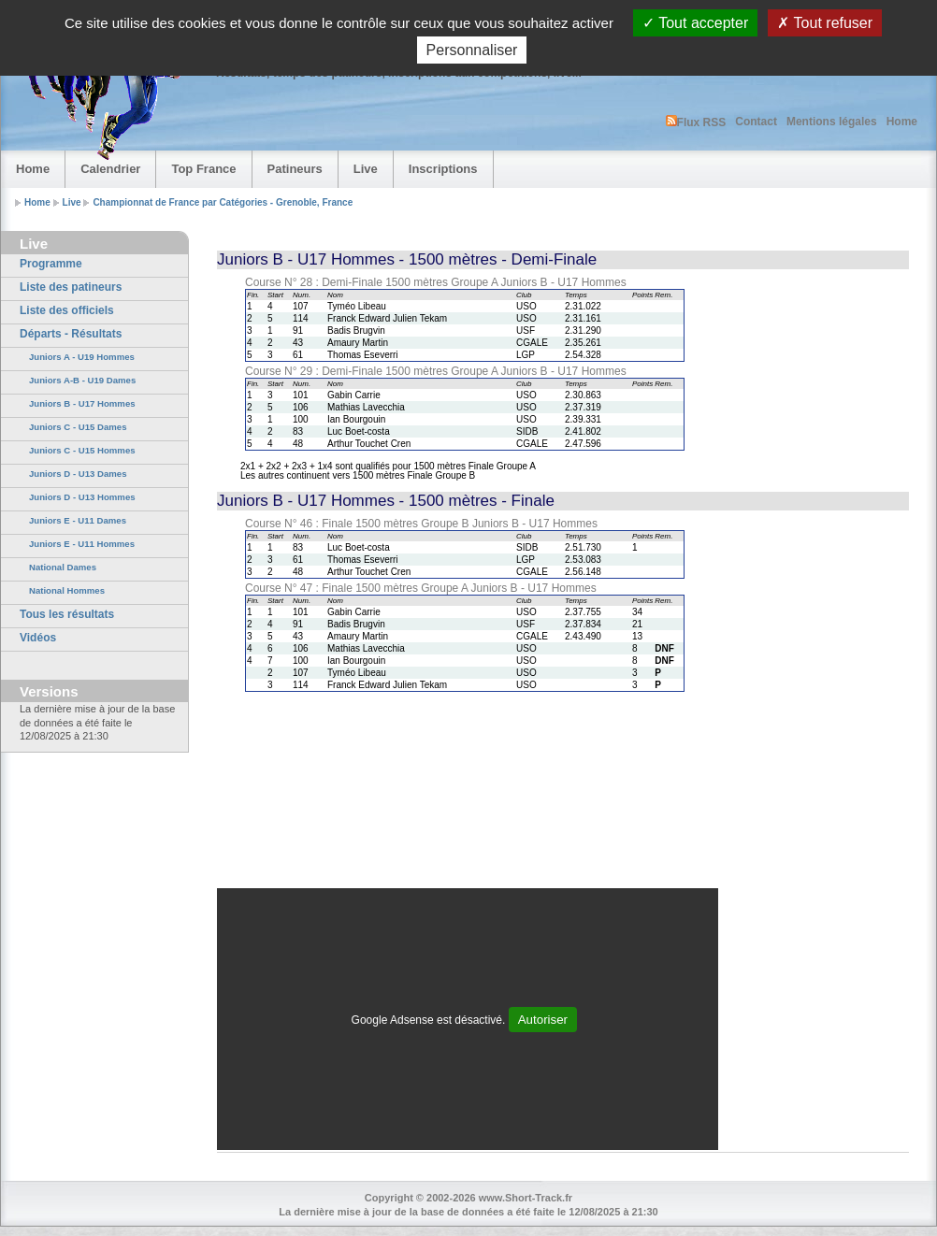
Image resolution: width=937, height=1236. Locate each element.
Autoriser (543, 1020)
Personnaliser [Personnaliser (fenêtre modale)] (472, 50)
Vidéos (38, 637)
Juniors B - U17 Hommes (82, 403)
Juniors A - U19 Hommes (82, 357)
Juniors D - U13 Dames (78, 473)
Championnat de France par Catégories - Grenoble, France (223, 202)
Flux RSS (696, 122)
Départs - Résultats (71, 333)
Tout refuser (824, 23)
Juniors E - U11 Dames (77, 520)
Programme (51, 263)
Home (902, 121)
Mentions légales (831, 121)
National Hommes (67, 590)
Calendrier (110, 169)
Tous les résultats (67, 614)
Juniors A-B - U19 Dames (82, 380)
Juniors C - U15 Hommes (82, 450)
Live (365, 169)
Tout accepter (695, 23)
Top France (203, 169)
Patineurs (295, 169)
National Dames (62, 567)
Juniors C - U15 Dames (78, 427)
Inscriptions (443, 169)
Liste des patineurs (71, 287)
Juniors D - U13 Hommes (82, 497)
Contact (756, 121)
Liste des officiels (67, 310)
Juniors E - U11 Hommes (82, 544)
